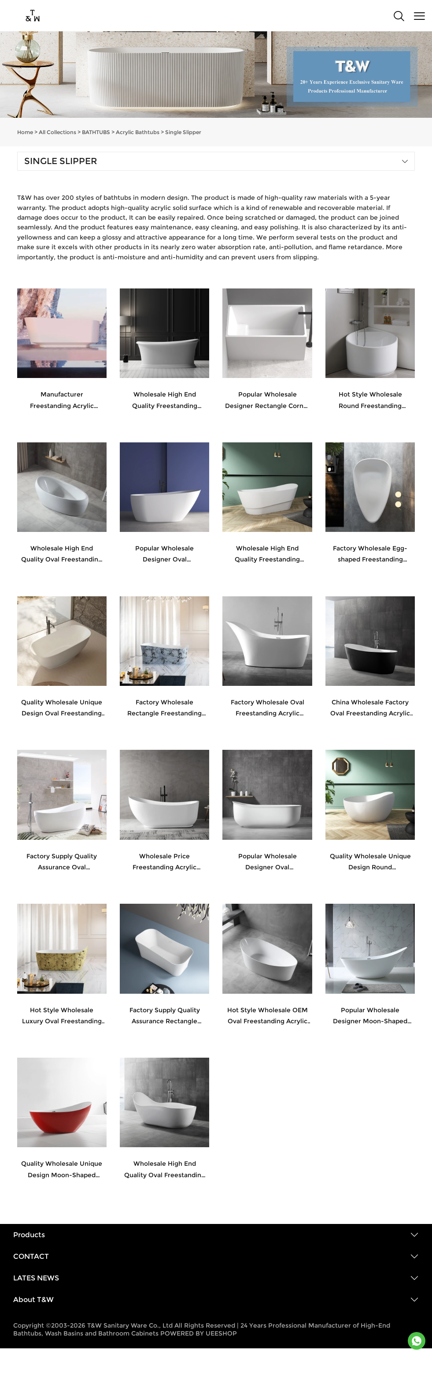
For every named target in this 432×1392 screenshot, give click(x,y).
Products (29, 1235)
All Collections (57, 132)
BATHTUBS (96, 132)
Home (25, 132)
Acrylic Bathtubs (137, 132)
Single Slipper (183, 132)
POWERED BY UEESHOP (198, 1333)
